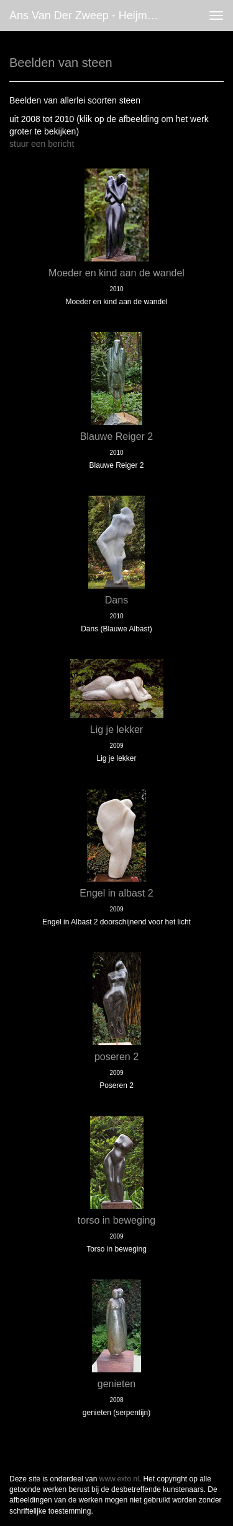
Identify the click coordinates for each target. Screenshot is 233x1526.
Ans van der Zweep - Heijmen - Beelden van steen (89, 15)
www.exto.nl (119, 1479)
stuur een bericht (41, 144)
